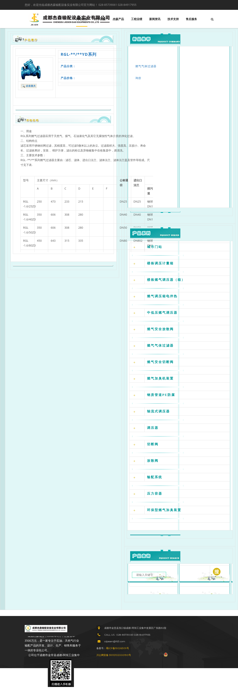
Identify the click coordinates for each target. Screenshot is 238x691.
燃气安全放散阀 (160, 329)
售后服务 (191, 19)
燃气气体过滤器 (145, 66)
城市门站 (154, 247)
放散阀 (152, 460)
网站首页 (81, 19)
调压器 (152, 427)
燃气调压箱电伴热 (162, 296)
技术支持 (173, 19)
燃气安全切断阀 (160, 362)
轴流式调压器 (158, 411)
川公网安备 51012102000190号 (113, 655)
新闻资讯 (154, 19)
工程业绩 (136, 19)
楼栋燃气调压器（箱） (166, 279)
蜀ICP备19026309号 (117, 648)
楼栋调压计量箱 (160, 263)
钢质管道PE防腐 (161, 395)
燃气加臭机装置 (160, 378)
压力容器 (154, 493)
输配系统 (154, 477)
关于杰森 (100, 19)
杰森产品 (118, 19)
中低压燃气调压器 (162, 312)
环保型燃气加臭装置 (164, 510)
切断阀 (152, 444)
